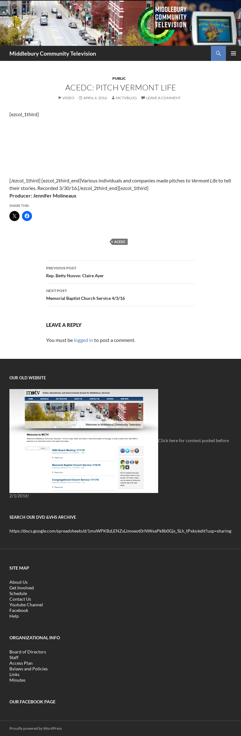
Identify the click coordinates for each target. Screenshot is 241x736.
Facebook (18, 610)
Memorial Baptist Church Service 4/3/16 (120, 294)
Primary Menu (233, 53)
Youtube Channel (26, 604)
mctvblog (126, 97)
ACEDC (120, 242)
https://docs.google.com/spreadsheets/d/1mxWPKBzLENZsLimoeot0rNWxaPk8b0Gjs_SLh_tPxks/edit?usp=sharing (120, 530)
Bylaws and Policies (28, 668)
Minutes (17, 680)
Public (119, 78)
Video (68, 97)
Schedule (18, 593)
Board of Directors (27, 651)
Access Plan (21, 663)
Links (14, 674)
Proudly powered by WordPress (35, 728)
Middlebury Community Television (52, 53)
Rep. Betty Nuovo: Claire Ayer (120, 271)
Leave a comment (163, 97)
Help (14, 616)
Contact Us (20, 599)
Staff (14, 657)
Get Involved (21, 587)
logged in (83, 340)
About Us (18, 582)
